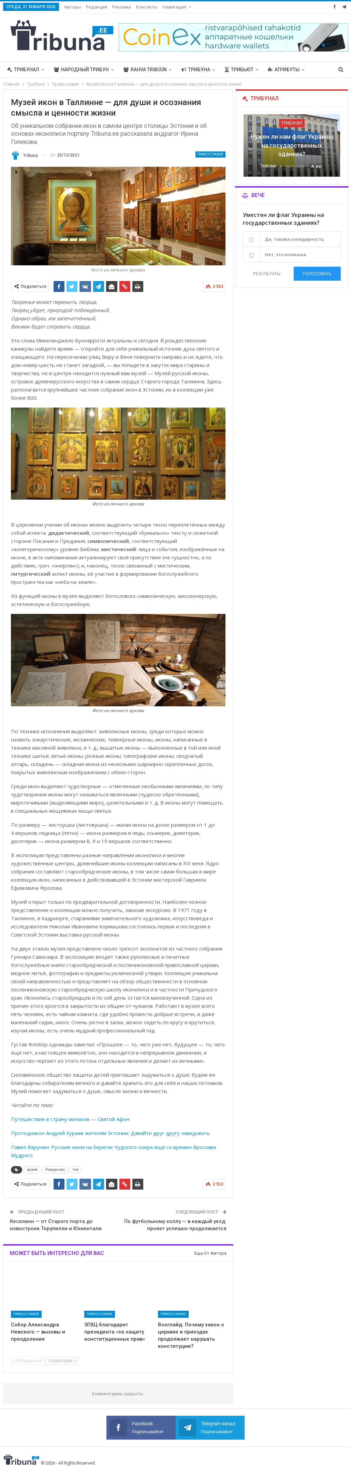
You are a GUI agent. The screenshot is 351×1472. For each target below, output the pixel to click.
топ (75, 1170)
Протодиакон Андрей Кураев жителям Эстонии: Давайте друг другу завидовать (110, 1133)
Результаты (266, 273)
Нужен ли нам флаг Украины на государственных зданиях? (292, 145)
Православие (210, 154)
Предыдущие (27, 1360)
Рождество (55, 1170)
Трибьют (239, 69)
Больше (278, 69)
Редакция (96, 7)
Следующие (62, 1360)
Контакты (147, 7)
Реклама (121, 7)
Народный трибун (81, 69)
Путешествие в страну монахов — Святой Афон (70, 1119)
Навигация (174, 7)
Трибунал (23, 69)
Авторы (72, 7)
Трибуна (195, 69)
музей (32, 1170)
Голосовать (317, 273)
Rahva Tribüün (145, 69)
